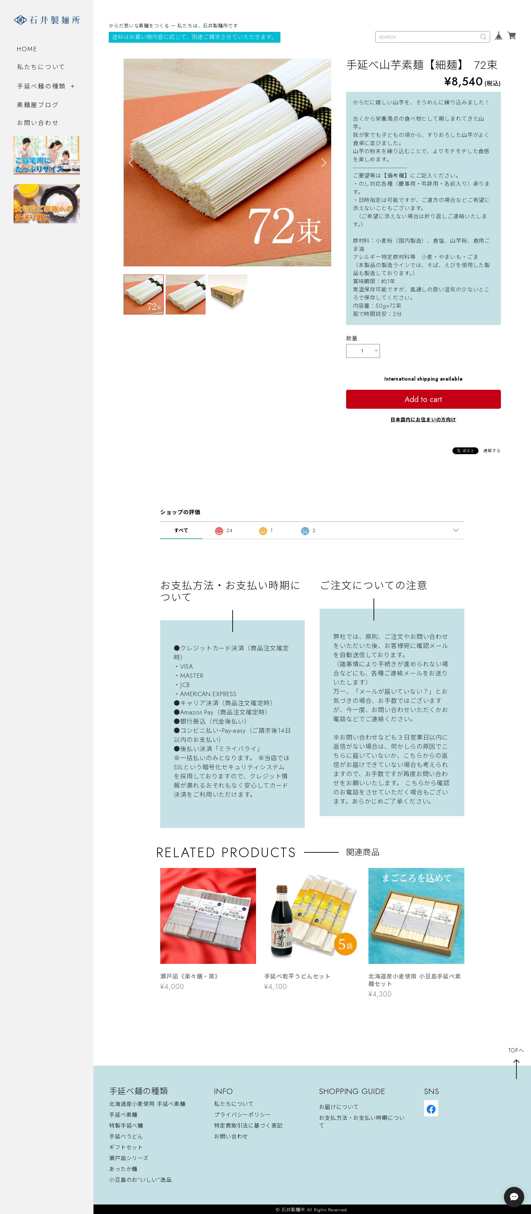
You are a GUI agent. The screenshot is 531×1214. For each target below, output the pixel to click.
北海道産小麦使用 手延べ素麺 (147, 1103)
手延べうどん (126, 1135)
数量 (352, 338)
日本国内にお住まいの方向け (423, 418)
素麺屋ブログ (38, 105)
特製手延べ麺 (126, 1124)
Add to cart (423, 398)
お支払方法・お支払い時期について (362, 1120)
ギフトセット (126, 1146)
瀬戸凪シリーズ (129, 1157)
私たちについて (41, 67)
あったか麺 (123, 1168)
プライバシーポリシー (242, 1113)
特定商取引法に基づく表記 (248, 1124)
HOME (27, 49)
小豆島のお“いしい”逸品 (140, 1178)
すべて (181, 529)
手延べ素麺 (123, 1113)
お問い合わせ (38, 123)
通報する (492, 449)
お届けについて (339, 1106)
